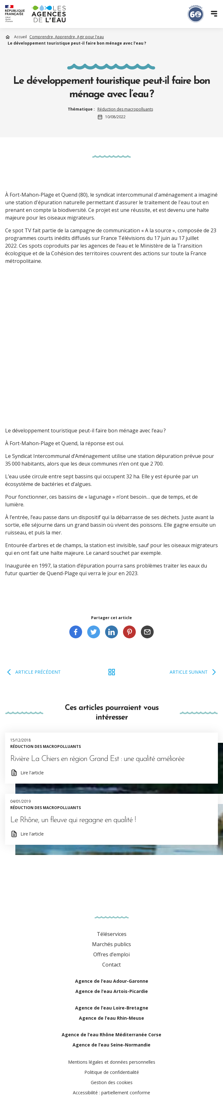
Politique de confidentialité (111, 1072)
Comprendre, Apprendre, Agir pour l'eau (66, 37)
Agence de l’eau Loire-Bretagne (111, 1008)
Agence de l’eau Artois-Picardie (111, 991)
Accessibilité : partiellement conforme (111, 1093)
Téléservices (112, 934)
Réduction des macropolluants (125, 109)
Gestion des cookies (112, 1082)
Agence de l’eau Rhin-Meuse (111, 1018)
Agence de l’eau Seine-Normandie (111, 1045)
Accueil (20, 37)
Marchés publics (111, 944)
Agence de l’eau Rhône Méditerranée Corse (111, 1035)
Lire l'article (32, 773)
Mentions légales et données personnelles (111, 1062)
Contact (111, 964)
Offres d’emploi (111, 954)
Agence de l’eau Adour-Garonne (111, 981)
